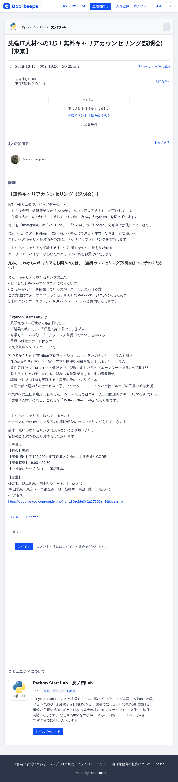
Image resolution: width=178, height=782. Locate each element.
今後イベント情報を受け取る (89, 115)
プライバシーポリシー (93, 764)
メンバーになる (48, 731)
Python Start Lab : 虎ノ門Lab (44, 27)
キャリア (58, 691)
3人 (37, 691)
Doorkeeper (97, 773)
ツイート (32, 516)
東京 (46, 691)
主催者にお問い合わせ (30, 764)
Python (71, 691)
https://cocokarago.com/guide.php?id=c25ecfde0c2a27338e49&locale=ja (65, 501)
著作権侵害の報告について (131, 764)
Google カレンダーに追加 (154, 66)
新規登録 (122, 6)
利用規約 (67, 764)
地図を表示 (163, 81)
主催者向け (100, 6)
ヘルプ (54, 764)
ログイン (140, 6)
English (156, 6)
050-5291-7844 (74, 6)
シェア (16, 516)
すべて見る (162, 142)
